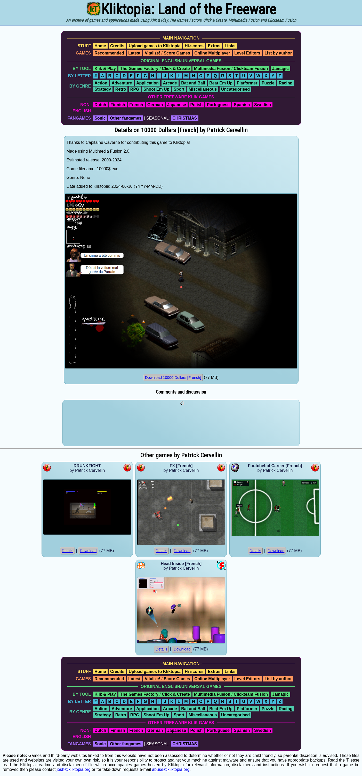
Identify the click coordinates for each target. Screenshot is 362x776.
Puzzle (268, 83)
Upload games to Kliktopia (155, 46)
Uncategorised (235, 89)
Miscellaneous (203, 89)
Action (100, 83)
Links (230, 46)
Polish (196, 105)
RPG (134, 89)
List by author (278, 53)
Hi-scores (194, 46)
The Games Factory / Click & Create (155, 68)
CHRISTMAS (184, 118)
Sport (179, 89)
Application (147, 83)
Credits (117, 46)
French (136, 105)
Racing (285, 83)
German (155, 105)
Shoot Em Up (156, 89)
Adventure (121, 83)
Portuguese (218, 105)
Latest (134, 53)
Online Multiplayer (212, 53)
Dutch (100, 105)
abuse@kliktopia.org (170, 769)
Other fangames (125, 118)
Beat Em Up (220, 83)
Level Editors (247, 53)
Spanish (242, 105)
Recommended (109, 53)
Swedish (262, 105)
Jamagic (280, 68)
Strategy (102, 89)
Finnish (117, 105)
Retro (120, 89)
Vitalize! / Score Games (167, 53)
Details (67, 551)
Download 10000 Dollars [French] (173, 377)
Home (100, 46)
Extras (214, 46)
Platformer (247, 83)
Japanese (176, 105)
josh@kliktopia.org (74, 769)
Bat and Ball (193, 83)
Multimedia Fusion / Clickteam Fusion (231, 68)
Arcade (170, 83)
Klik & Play (105, 68)
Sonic (100, 118)
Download (88, 551)
